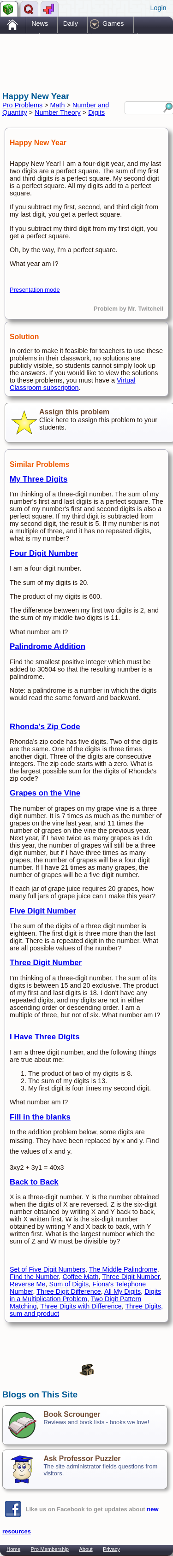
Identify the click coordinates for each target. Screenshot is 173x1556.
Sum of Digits (69, 1284)
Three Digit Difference (68, 1291)
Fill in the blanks (40, 1117)
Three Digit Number (46, 962)
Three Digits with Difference (81, 1306)
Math (57, 105)
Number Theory (58, 112)
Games (113, 23)
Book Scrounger (71, 1414)
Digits (96, 112)
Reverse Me (28, 1284)
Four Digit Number (44, 553)
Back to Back (34, 1182)
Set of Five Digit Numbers (47, 1269)
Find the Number (34, 1276)
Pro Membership (50, 1549)
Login (158, 8)
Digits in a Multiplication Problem (85, 1295)
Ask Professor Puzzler (81, 1458)
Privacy (111, 1549)
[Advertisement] (76, 54)
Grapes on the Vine (45, 793)
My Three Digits (38, 479)
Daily (70, 23)
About (85, 1549)
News (39, 23)
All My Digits (122, 1291)
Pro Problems (22, 105)
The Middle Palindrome (123, 1269)
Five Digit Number (43, 911)
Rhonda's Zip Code (45, 726)
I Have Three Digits (45, 1036)
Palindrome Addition (47, 646)
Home (13, 1549)
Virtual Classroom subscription (73, 384)
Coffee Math (80, 1276)
